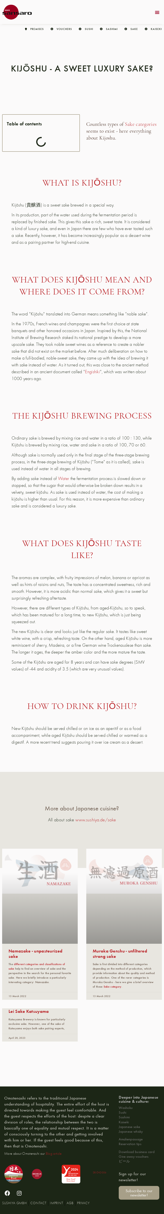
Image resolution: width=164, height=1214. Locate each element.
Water (63, 478)
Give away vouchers (133, 1156)
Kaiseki (124, 1121)
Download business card (137, 1151)
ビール (124, 1161)
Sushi (122, 1112)
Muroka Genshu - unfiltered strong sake (120, 953)
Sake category (113, 986)
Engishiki (92, 371)
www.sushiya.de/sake (95, 820)
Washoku (126, 1107)
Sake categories (141, 124)
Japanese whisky (131, 1131)
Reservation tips (130, 1143)
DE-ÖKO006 (100, 1172)
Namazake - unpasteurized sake (35, 953)
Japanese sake (129, 1126)
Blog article (54, 1153)
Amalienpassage (131, 1139)
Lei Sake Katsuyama (29, 1011)
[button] (157, 12)
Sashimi (124, 1116)
